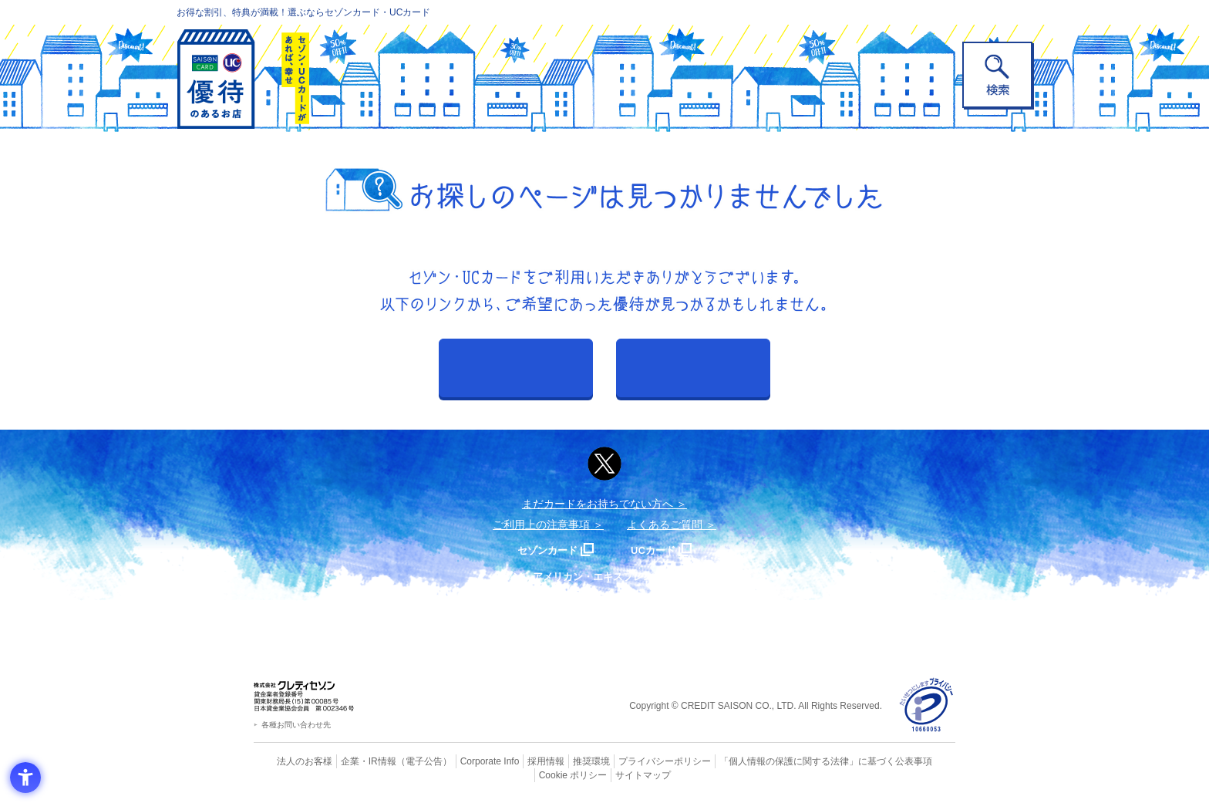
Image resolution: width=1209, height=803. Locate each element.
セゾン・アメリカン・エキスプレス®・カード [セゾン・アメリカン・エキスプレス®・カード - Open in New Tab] (597, 575)
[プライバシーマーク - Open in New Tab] (926, 705)
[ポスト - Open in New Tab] (604, 464)
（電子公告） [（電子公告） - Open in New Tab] (401, 760)
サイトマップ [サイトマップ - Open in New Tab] (605, 773)
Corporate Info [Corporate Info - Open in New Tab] (463, 760)
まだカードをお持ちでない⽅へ (597, 504)
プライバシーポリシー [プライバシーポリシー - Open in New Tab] (626, 760)
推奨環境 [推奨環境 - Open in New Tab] (558, 760)
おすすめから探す (515, 367)
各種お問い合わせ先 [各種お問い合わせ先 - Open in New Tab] (296, 724)
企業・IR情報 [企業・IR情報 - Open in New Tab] (350, 760)
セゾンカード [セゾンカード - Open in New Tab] (542, 549)
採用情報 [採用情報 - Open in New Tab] (516, 760)
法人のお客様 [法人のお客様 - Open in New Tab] (291, 760)
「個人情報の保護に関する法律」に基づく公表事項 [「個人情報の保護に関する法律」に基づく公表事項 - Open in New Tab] (774, 760)
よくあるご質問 (664, 524)
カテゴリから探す (693, 367)
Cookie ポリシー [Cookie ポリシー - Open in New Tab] (912, 760)
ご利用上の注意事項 (541, 524)
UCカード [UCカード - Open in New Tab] (659, 549)
